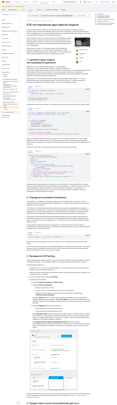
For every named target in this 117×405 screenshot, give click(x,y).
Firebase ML (19, 6)
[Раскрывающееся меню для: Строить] (21, 2)
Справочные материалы (52, 9)
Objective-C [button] (38, 86)
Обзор (3, 9)
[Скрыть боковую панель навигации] (17, 402)
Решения (35, 1)
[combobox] (70, 1)
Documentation (7, 6)
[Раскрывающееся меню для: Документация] (49, 2)
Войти (113, 1)
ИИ (22, 9)
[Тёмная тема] (87, 89)
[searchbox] (10, 14)
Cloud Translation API (66, 15)
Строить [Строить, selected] (30, 9)
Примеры (63, 9)
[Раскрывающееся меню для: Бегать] (30, 2)
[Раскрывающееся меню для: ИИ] (25, 9)
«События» (40, 268)
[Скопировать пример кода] (89, 89)
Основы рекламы (12, 9)
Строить (17, 1)
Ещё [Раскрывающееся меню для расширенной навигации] (54, 1)
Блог (96, 1)
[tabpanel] (58, 95)
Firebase (28, 20)
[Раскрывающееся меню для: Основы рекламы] (18, 9)
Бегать (26, 1)
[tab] (30, 86)
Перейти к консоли (105, 1)
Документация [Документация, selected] (44, 1)
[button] (9, 23)
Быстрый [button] (30, 86)
